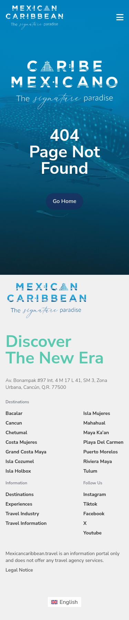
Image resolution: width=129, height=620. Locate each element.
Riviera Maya (97, 461)
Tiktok (90, 504)
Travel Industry (22, 513)
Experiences (19, 504)
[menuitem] (64, 602)
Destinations (20, 494)
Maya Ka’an (96, 432)
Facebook (93, 513)
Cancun (14, 423)
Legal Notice (19, 570)
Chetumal (16, 432)
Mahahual (94, 423)
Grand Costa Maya (26, 452)
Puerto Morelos (100, 452)
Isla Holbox (18, 471)
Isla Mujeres (96, 413)
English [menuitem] (69, 602)
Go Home (64, 201)
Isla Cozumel (20, 461)
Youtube (92, 533)
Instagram (94, 494)
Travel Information (26, 523)
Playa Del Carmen (103, 442)
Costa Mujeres (21, 442)
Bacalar (14, 413)
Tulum (90, 471)
